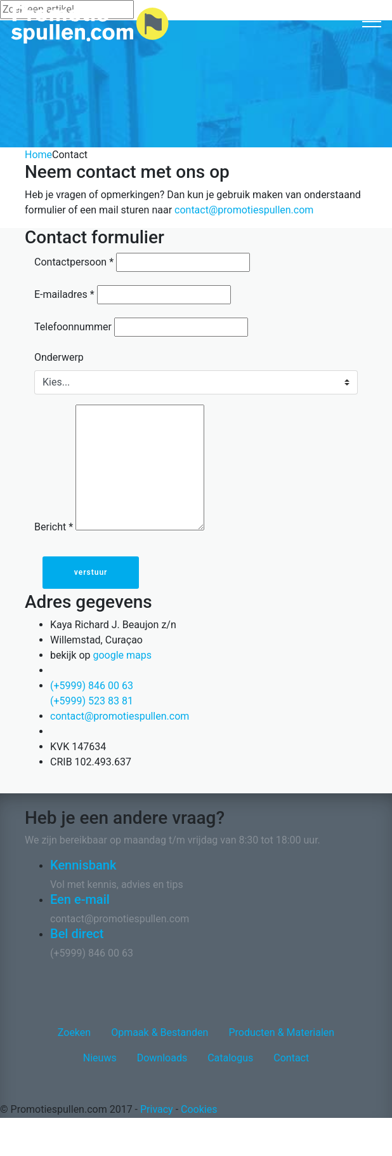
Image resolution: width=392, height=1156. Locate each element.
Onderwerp (59, 357)
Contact (291, 1058)
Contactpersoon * (74, 262)
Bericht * (53, 527)
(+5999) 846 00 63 (91, 686)
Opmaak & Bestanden (159, 1032)
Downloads (162, 1058)
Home (38, 155)
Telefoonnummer (73, 327)
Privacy (156, 1109)
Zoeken (74, 1032)
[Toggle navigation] (372, 21)
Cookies (199, 1109)
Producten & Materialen (281, 1032)
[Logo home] (89, 24)
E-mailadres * (64, 294)
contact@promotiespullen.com (243, 210)
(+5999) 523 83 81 (91, 701)
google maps (122, 655)
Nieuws (100, 1058)
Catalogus (230, 1058)
